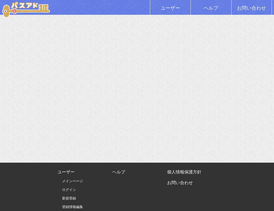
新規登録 (69, 198)
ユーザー (170, 8)
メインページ (72, 181)
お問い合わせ (251, 8)
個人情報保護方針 (184, 172)
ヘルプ (211, 8)
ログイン (69, 190)
